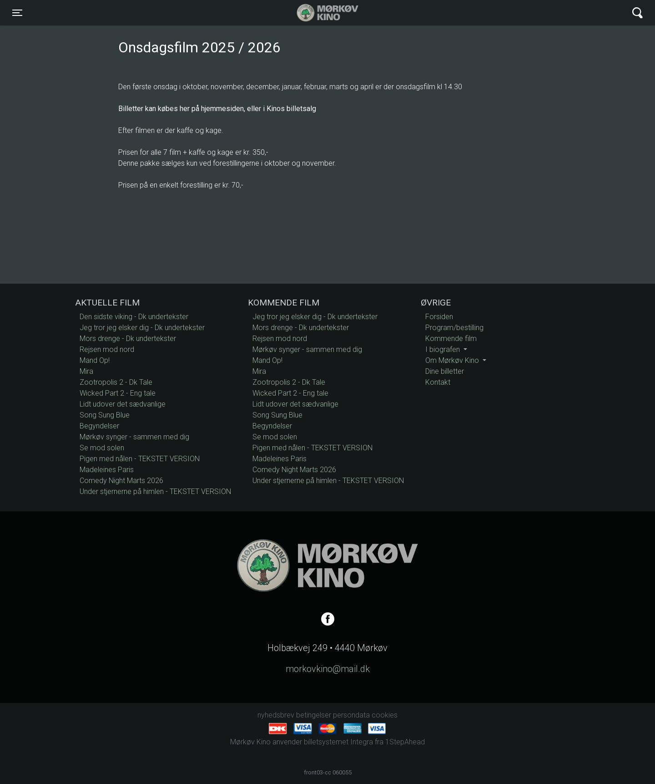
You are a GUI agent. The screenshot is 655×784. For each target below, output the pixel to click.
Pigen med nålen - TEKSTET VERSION (140, 458)
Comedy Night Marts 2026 (121, 480)
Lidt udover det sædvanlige (123, 404)
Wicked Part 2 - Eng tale (118, 393)
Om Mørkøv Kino (453, 360)
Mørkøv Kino (318, 12)
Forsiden (439, 316)
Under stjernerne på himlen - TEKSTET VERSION (155, 491)
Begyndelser (99, 426)
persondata (351, 715)
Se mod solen (102, 447)
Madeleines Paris (107, 469)
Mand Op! (95, 360)
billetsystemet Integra (338, 742)
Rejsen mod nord (107, 349)
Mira (86, 371)
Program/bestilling (454, 327)
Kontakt (437, 382)
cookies (385, 715)
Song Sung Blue (105, 415)
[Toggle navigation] (17, 13)
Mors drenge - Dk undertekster (128, 338)
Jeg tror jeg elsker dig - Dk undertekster (142, 327)
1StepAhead (405, 742)
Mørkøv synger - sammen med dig (134, 437)
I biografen (443, 349)
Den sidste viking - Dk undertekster (134, 316)
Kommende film (451, 338)
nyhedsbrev (275, 715)
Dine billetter (444, 371)
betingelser (313, 715)
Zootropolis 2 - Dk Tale (116, 382)
